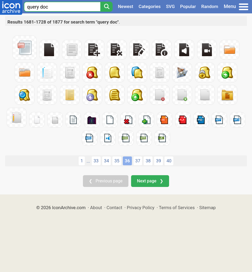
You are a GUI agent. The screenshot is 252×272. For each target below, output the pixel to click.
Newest (125, 6)
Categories (150, 6)
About (96, 207)
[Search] (106, 7)
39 (158, 160)
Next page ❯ (150, 180)
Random (209, 6)
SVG (170, 6)
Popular (188, 6)
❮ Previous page (106, 180)
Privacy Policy (140, 207)
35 (116, 160)
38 (148, 160)
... (88, 161)
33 (96, 160)
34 (106, 160)
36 (127, 160)
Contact (114, 207)
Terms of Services (177, 207)
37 (137, 160)
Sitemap (207, 207)
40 (168, 160)
